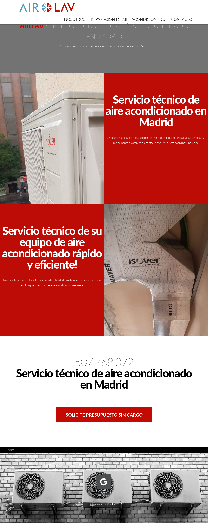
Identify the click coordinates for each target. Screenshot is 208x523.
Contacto (181, 19)
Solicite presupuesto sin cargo (104, 414)
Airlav (11, 449)
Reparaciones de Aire (101, 501)
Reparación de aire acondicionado (128, 19)
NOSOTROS (74, 19)
